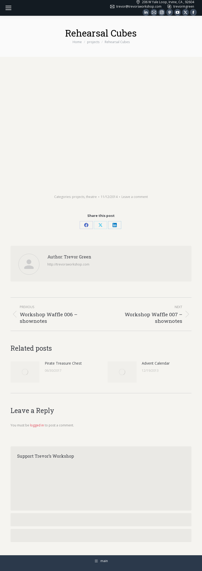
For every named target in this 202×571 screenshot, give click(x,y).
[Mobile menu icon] (8, 8)
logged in (37, 425)
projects (78, 197)
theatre (91, 197)
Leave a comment (135, 197)
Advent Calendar (156, 363)
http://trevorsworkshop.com (68, 264)
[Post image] (25, 372)
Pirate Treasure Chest (63, 363)
